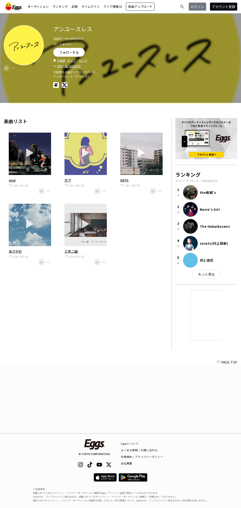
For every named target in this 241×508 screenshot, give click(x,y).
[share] (6, 68)
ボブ (67, 180)
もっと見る (206, 274)
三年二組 (71, 251)
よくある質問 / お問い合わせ (139, 450)
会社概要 (126, 463)
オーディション (38, 6)
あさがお (15, 251)
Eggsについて (130, 443)
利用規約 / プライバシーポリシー (142, 457)
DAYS (124, 180)
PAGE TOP (227, 430)
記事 (75, 6)
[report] (13, 68)
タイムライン (90, 6)
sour (12, 180)
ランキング (60, 6)
